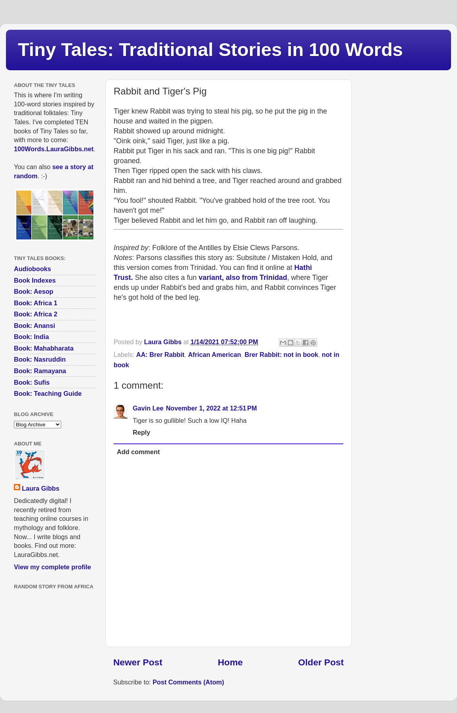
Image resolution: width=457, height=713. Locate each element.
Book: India (31, 336)
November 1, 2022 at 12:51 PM (211, 408)
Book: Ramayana (40, 370)
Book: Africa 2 (35, 314)
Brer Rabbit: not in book (281, 354)
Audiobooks (32, 268)
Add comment (138, 451)
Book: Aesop (33, 291)
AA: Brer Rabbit (160, 354)
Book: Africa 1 (35, 302)
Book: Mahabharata (44, 348)
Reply (141, 432)
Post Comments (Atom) (188, 682)
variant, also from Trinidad (243, 277)
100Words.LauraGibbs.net (53, 148)
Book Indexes (35, 280)
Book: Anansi (34, 325)
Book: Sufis (32, 382)
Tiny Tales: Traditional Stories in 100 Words (210, 49)
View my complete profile (52, 566)
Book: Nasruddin (40, 359)
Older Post (321, 662)
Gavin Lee (148, 408)
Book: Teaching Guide (48, 393)
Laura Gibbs (40, 488)
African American (214, 354)
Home (230, 662)
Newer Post (137, 662)
